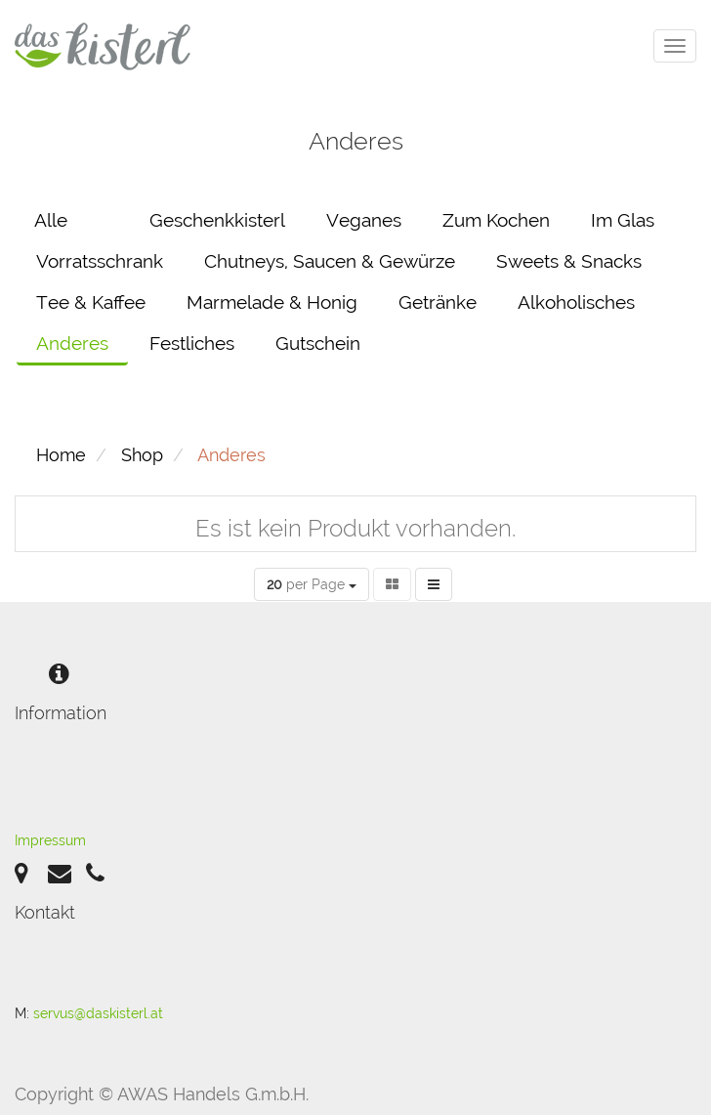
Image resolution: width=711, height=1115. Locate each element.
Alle (50, 220)
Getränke (437, 302)
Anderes (72, 343)
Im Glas (622, 220)
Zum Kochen (496, 220)
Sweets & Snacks (569, 261)
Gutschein (317, 343)
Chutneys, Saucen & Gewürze (329, 261)
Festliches (191, 343)
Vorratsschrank (99, 261)
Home (61, 455)
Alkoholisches (576, 302)
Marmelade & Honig (272, 302)
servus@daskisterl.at (98, 1013)
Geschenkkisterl (217, 220)
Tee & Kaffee (91, 302)
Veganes (363, 220)
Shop (142, 455)
